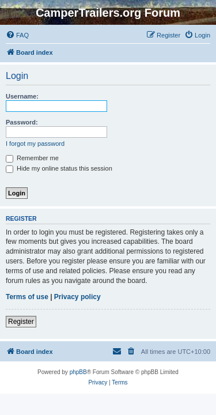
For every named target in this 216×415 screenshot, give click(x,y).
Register (21, 322)
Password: (22, 122)
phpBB (78, 372)
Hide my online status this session (59, 168)
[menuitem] (17, 35)
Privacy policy (77, 297)
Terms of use (27, 297)
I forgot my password (35, 143)
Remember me (32, 157)
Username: (22, 96)
